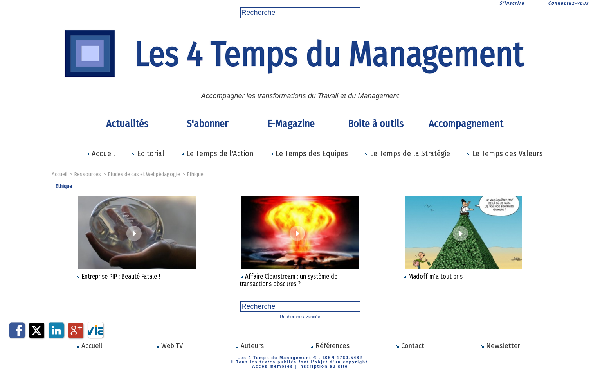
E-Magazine (291, 124)
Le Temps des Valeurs (504, 153)
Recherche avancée (300, 316)
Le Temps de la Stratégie (407, 153)
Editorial (147, 153)
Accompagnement (465, 124)
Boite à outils (376, 124)
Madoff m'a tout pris (435, 276)
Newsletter (500, 345)
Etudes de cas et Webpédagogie (143, 174)
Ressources (88, 174)
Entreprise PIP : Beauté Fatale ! (121, 276)
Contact (410, 345)
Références (330, 345)
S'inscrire (511, 3)
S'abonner (207, 124)
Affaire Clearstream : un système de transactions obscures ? (288, 280)
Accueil (100, 153)
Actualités (127, 124)
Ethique (194, 174)
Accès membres (275, 365)
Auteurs (249, 345)
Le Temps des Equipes (309, 153)
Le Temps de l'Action (217, 153)
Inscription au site (321, 365)
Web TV (169, 345)
